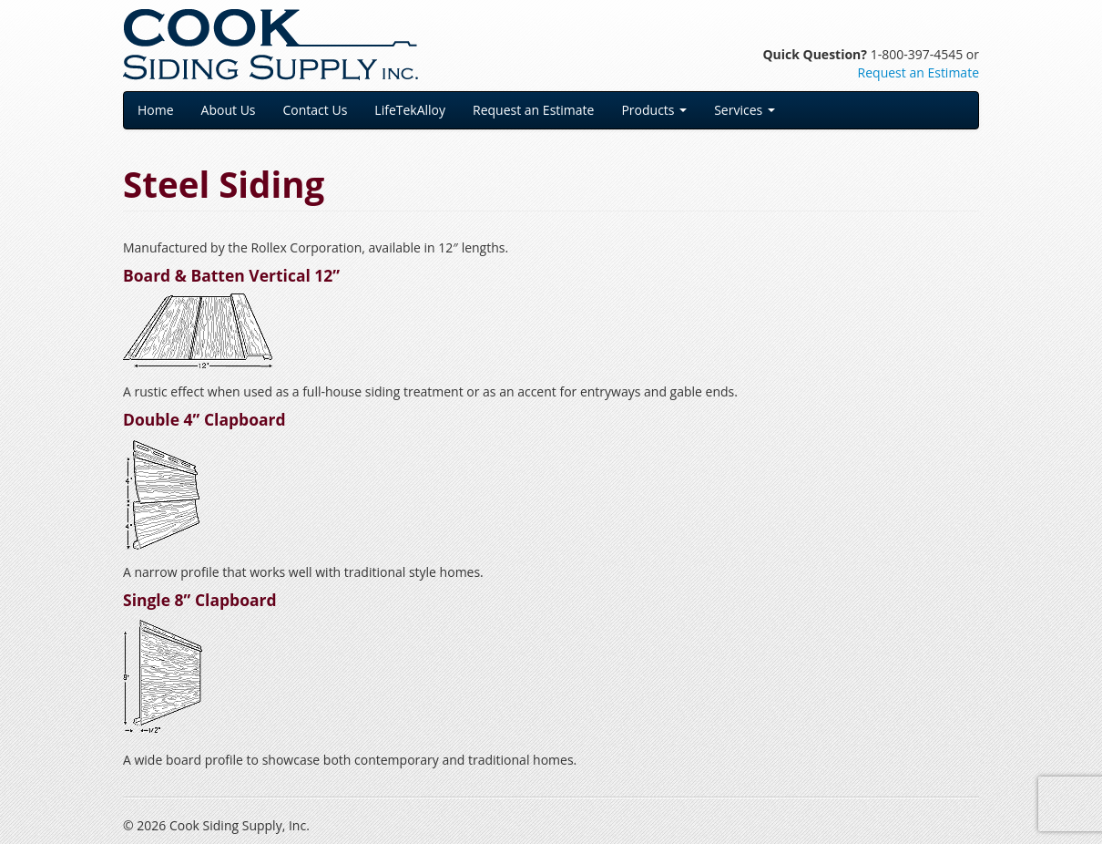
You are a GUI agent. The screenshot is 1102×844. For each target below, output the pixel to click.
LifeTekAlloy (409, 109)
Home (156, 109)
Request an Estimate (918, 72)
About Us (228, 109)
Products (654, 109)
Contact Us (315, 109)
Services (744, 109)
